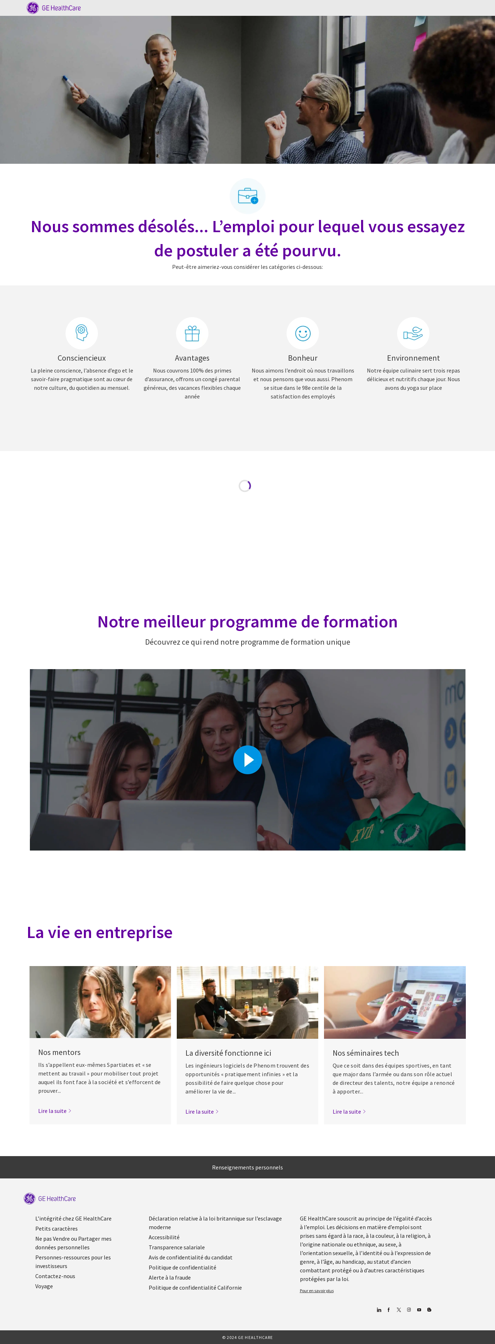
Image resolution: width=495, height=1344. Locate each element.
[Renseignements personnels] (247, 1167)
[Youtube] (419, 1309)
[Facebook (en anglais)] (388, 1309)
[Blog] (409, 1309)
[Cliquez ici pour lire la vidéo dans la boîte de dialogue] (247, 760)
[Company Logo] (54, 7)
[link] (55, 1110)
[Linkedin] (378, 1309)
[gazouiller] (399, 1309)
